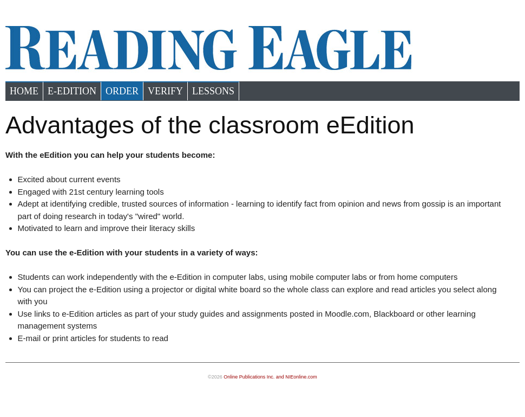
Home (24, 91)
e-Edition (72, 91)
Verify (165, 91)
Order (122, 91)
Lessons (213, 91)
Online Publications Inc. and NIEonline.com (270, 377)
